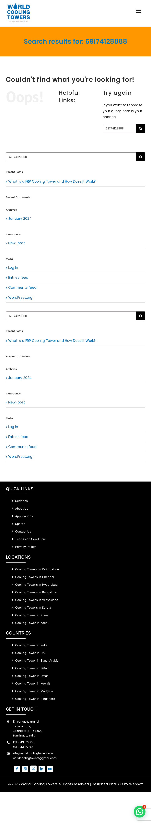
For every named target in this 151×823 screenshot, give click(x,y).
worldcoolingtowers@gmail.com (35, 758)
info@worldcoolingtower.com (33, 753)
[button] (139, 812)
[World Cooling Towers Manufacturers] (18, 4)
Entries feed (18, 277)
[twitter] (33, 769)
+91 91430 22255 (23, 742)
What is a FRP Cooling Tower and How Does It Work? (52, 181)
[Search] (140, 128)
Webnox (136, 784)
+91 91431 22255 (23, 747)
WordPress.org (20, 297)
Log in (13, 267)
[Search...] (119, 128)
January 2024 (20, 218)
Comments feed (22, 287)
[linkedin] (42, 769)
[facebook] (17, 769)
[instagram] (25, 769)
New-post (16, 243)
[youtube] (50, 769)
